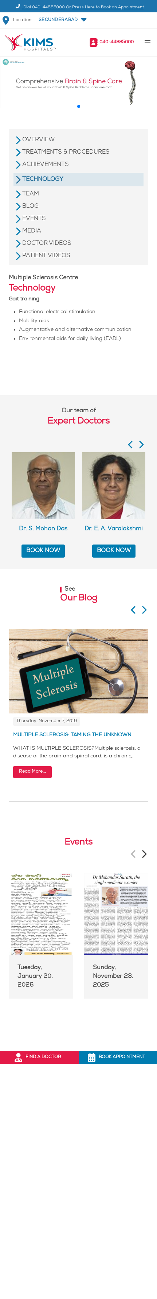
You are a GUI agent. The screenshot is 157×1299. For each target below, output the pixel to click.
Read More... (32, 771)
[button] (62, 20)
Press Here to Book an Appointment (108, 7)
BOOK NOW (43, 550)
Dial (39, 7)
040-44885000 (116, 42)
